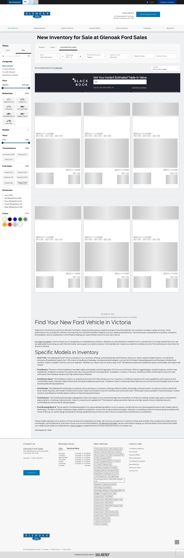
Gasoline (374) (22, 229)
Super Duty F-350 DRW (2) (11, 172)
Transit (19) (6, 179)
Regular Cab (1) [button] (22, 116)
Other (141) (9, 211)
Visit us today (76, 426)
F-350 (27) (6, 151)
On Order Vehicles (8, 72)
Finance (42, 47)
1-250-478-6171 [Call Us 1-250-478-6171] (128, 13)
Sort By (155, 67)
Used (8, 50)
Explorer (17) (6, 145)
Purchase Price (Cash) (68, 47)
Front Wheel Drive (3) (13, 256)
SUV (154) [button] (9, 123)
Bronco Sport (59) (8, 136)
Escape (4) (6, 139)
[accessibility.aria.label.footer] (102, 554)
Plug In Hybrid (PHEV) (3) (22, 234)
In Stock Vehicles (8, 69)
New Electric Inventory (10, 75)
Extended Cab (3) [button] (9, 116)
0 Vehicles (58, 68)
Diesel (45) (9, 224)
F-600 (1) (5, 157)
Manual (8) (22, 206)
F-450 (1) (5, 154)
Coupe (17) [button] (22, 102)
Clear (27, 93)
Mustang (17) (7, 163)
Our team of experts (43, 342)
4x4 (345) (9, 247)
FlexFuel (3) (8, 229)
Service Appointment (148, 14)
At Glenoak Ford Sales (108, 423)
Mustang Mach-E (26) (10, 166)
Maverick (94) (7, 160)
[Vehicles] (120, 81)
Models (15, 130)
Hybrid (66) (9, 235)
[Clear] (29, 56)
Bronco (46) (6, 133)
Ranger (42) (6, 169)
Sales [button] (61, 448)
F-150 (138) (6, 148)
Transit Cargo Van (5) (10, 182)
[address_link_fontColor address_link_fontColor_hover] (124, 17)
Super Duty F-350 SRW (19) (12, 176)
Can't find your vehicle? (139, 87)
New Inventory (7, 66)
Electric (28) (22, 224)
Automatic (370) (9, 206)
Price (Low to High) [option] (160, 69)
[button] (15, 2)
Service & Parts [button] (73, 448)
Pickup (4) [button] (9, 109)
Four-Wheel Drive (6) (13, 253)
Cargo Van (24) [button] (9, 102)
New (23, 50)
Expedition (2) (7, 142)
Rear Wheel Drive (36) (14, 259)
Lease (52, 47)
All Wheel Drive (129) (13, 250)
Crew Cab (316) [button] (22, 109)
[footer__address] (39, 452)
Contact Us (31, 473)
